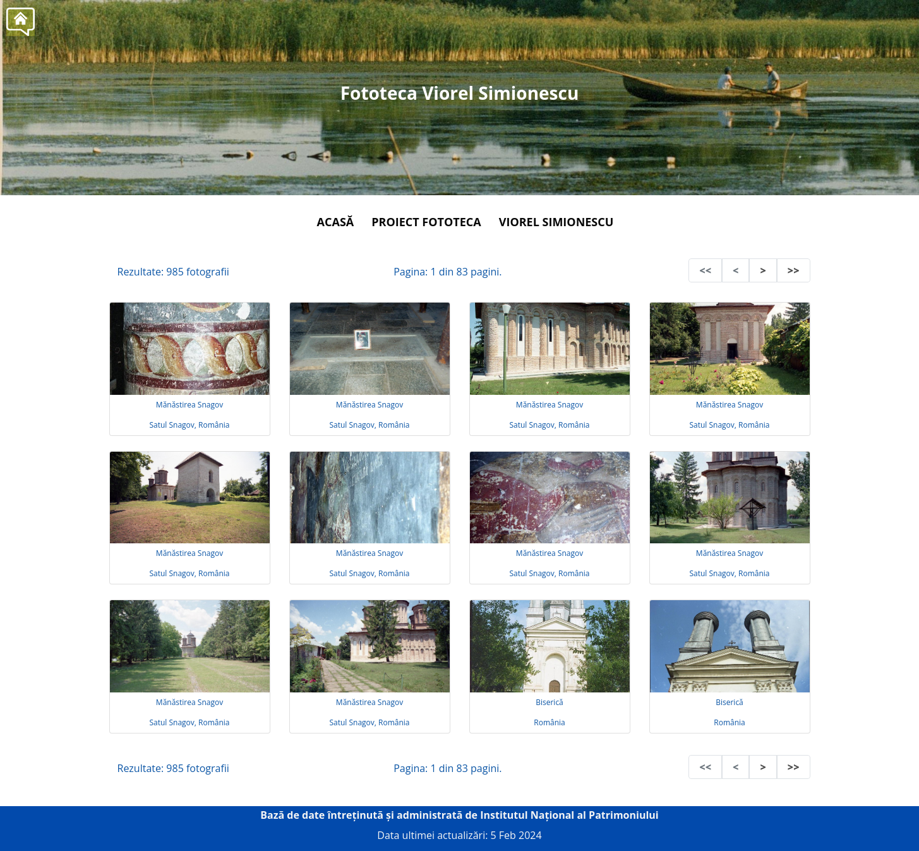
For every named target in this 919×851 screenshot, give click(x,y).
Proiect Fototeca (426, 221)
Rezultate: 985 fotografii (173, 272)
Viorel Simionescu (556, 221)
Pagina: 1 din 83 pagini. (447, 272)
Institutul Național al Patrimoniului (569, 815)
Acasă (335, 221)
